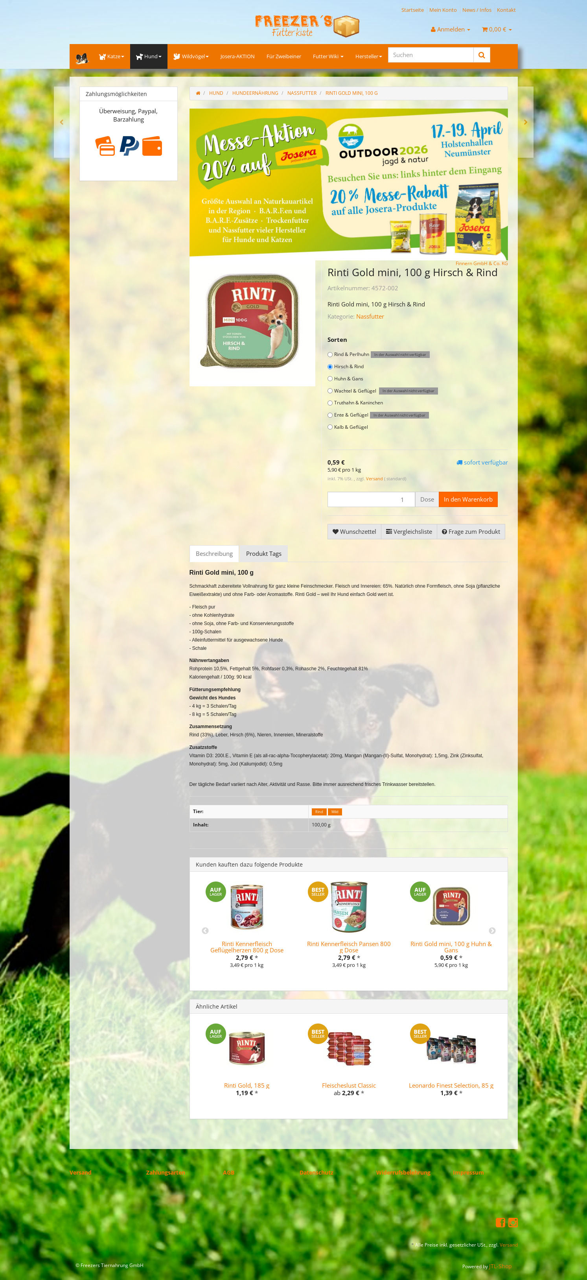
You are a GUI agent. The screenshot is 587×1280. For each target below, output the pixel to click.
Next (492, 931)
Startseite (412, 9)
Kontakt (506, 9)
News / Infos (476, 9)
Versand (375, 478)
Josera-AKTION (238, 56)
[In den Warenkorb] (468, 499)
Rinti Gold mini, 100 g (352, 93)
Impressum (468, 1172)
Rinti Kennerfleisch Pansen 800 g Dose (349, 947)
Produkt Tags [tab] (264, 553)
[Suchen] (431, 55)
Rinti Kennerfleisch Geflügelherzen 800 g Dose (246, 947)
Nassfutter (370, 316)
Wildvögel (190, 56)
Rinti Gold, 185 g (246, 1085)
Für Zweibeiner (284, 56)
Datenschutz (316, 1172)
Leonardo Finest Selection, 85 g (451, 1085)
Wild (335, 811)
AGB (228, 1172)
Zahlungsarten (165, 1172)
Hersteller (368, 56)
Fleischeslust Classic (349, 1085)
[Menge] (371, 499)
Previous (205, 931)
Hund (149, 56)
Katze (111, 56)
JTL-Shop (500, 1266)
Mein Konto (443, 9)
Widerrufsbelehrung (403, 1172)
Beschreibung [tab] (214, 553)
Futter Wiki (328, 56)
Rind (319, 811)
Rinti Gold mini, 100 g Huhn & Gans (451, 947)
